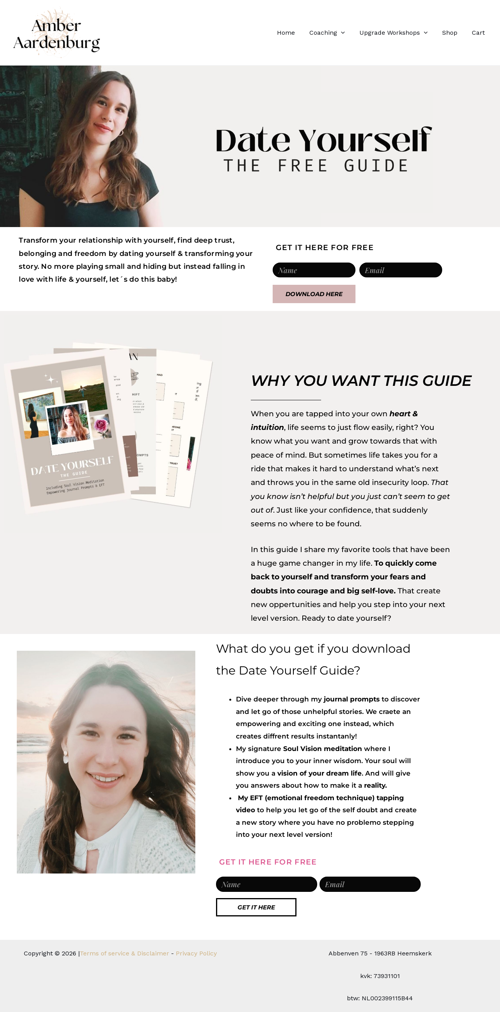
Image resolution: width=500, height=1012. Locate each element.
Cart (479, 32)
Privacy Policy (196, 953)
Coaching (334, 32)
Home (295, 32)
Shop (453, 32)
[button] (348, 32)
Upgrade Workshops (398, 32)
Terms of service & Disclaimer (124, 953)
